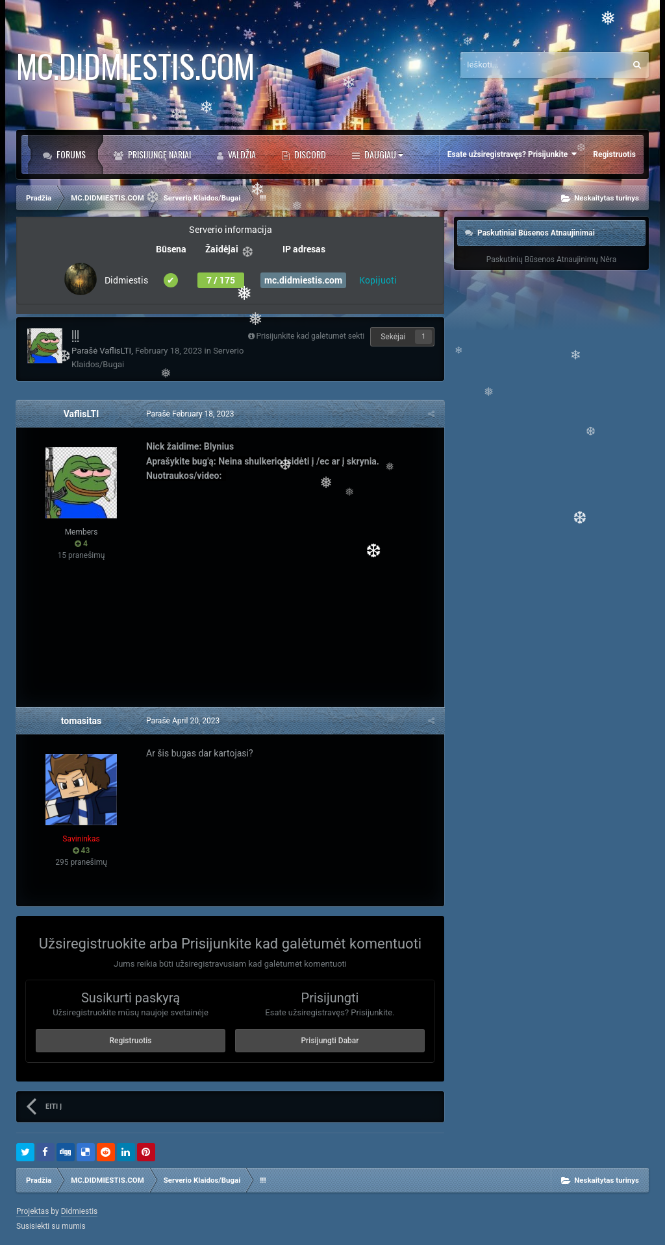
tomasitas (81, 721)
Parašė (190, 413)
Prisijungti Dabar (329, 1040)
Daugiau (382, 154)
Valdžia (241, 154)
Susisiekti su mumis (51, 1226)
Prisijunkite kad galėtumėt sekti (311, 336)
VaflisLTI (115, 351)
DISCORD (309, 154)
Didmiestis (79, 1211)
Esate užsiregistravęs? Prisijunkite (512, 154)
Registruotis (614, 154)
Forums (70, 154)
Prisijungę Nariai (158, 154)
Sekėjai (393, 336)
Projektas (32, 1211)
